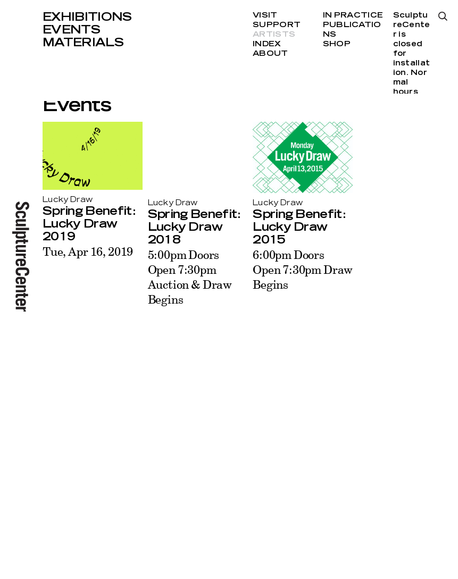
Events (71, 30)
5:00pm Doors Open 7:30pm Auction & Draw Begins (190, 277)
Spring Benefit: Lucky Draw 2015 (299, 227)
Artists (274, 34)
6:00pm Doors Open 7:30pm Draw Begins (303, 269)
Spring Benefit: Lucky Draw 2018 (194, 227)
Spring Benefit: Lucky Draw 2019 (89, 223)
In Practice (353, 15)
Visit (265, 15)
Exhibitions (87, 17)
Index (267, 44)
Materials (83, 42)
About (270, 53)
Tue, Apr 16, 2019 (88, 251)
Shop (337, 44)
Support (277, 25)
